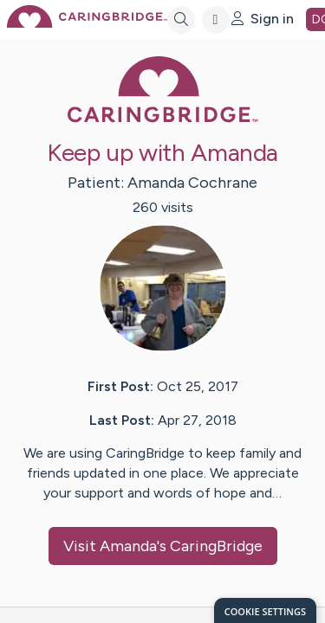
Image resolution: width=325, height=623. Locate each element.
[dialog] (265, 610)
